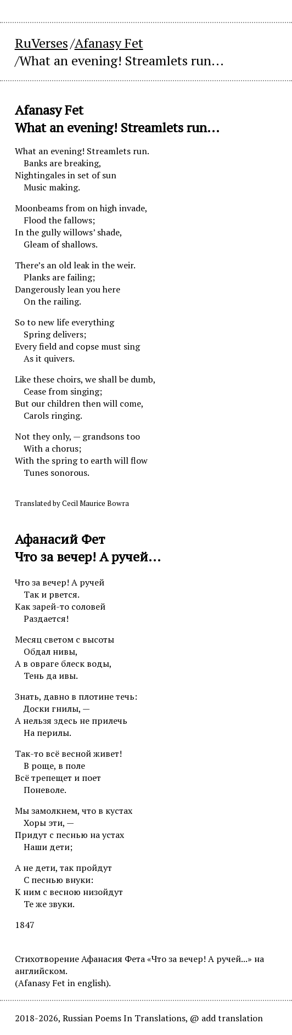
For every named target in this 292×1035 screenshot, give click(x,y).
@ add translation (226, 1018)
